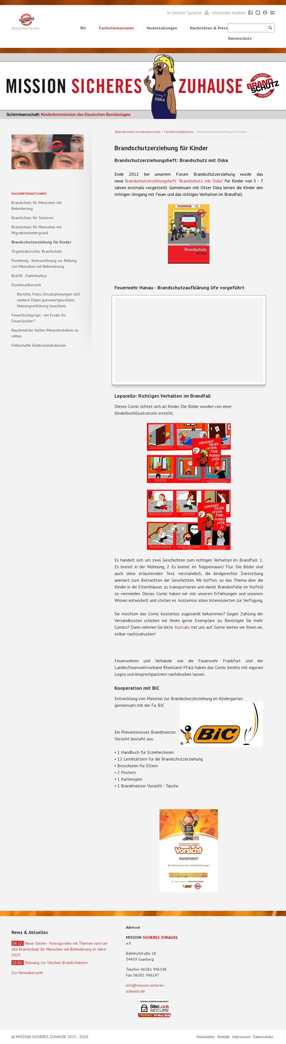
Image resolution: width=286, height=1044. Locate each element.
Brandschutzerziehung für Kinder (41, 242)
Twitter (258, 13)
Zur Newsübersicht (27, 972)
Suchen (270, 28)
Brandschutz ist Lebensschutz (137, 132)
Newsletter (265, 13)
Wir (83, 28)
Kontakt (182, 627)
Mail (272, 13)
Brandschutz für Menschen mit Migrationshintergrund (36, 229)
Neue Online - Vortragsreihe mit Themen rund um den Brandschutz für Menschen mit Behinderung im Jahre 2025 (59, 949)
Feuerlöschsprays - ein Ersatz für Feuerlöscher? (38, 318)
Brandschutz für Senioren (32, 217)
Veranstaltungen (162, 28)
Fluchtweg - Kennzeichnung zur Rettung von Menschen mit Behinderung (44, 263)
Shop (247, 28)
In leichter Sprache (185, 12)
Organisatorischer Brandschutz (36, 251)
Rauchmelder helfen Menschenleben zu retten (44, 333)
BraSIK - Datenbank (27, 275)
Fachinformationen (116, 28)
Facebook (250, 13)
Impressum (242, 1036)
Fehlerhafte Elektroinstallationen (38, 345)
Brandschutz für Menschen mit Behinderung (36, 205)
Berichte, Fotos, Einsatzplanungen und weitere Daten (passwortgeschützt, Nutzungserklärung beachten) (48, 300)
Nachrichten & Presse (210, 28)
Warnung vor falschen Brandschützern (49, 962)
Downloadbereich (26, 284)
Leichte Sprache (206, 13)
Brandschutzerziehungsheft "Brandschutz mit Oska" (174, 181)
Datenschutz (240, 38)
